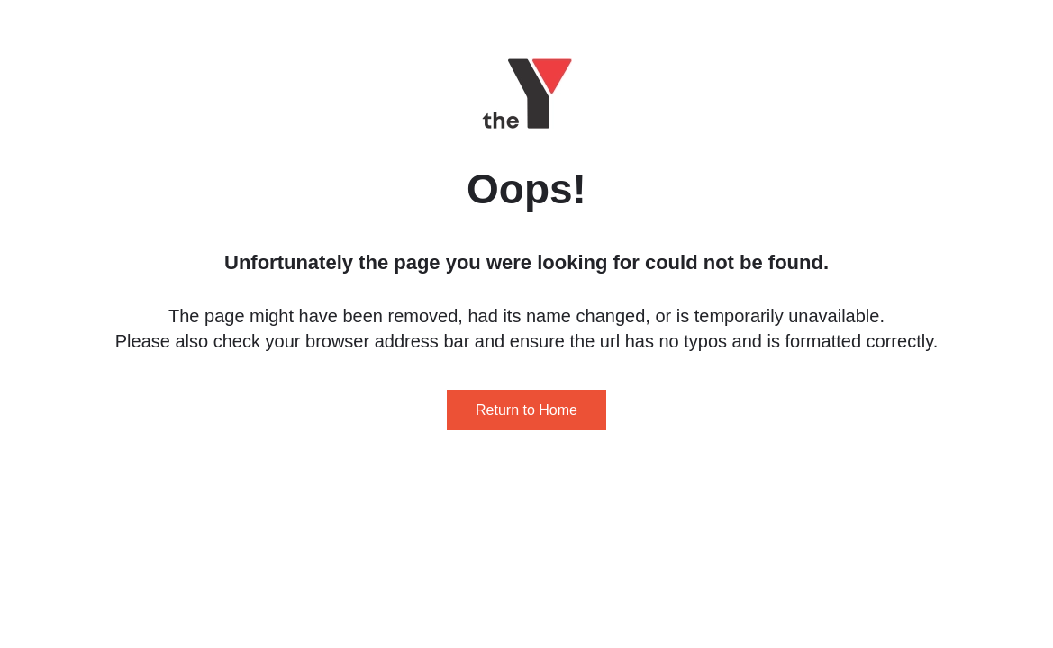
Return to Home (526, 410)
